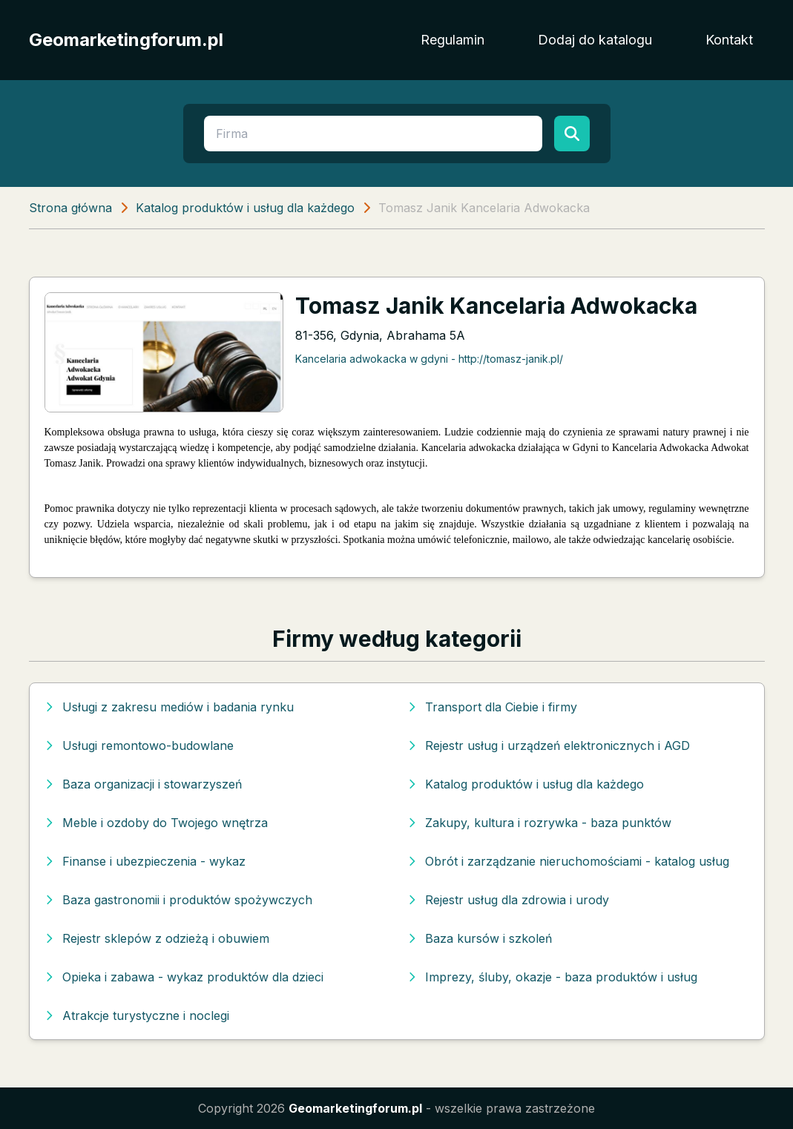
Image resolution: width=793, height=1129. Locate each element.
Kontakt (729, 39)
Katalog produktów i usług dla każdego (245, 207)
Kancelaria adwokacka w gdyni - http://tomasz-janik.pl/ (429, 358)
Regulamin (452, 39)
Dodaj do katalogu (595, 39)
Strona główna (70, 207)
